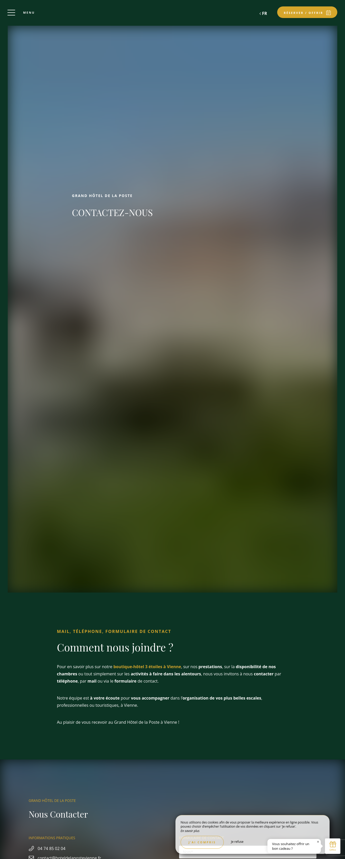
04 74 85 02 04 (52, 848)
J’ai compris (202, 842)
